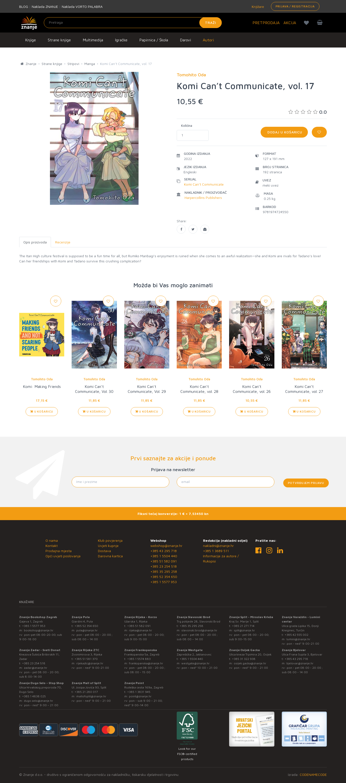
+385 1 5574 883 (139, 659)
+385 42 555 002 (296, 635)
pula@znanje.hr (87, 630)
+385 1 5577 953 (163, 582)
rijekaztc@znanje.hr (89, 663)
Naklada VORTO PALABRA (82, 6)
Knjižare (257, 6)
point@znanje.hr (140, 696)
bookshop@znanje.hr (38, 630)
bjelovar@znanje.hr (300, 663)
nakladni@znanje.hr (218, 545)
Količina (186, 126)
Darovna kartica (110, 556)
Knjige (30, 40)
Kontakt (52, 545)
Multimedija (93, 40)
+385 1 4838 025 (34, 696)
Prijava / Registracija (295, 6)
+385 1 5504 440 (163, 556)
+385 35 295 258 (163, 571)
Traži (210, 22)
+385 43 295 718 (163, 551)
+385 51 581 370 (86, 659)
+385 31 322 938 (243, 659)
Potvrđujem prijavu (306, 483)
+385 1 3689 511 (216, 551)
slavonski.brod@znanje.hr (199, 630)
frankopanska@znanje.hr (146, 663)
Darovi (185, 40)
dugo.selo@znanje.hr (38, 701)
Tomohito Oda (42, 379)
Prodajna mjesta (59, 551)
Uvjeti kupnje (108, 545)
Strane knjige (59, 40)
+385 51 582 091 (163, 561)
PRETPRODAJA (266, 22)
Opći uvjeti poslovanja (63, 556)
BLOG (23, 6)
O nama (52, 540)
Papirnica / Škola (153, 40)
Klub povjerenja (110, 540)
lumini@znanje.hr (298, 639)
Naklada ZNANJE (45, 6)
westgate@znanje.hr (195, 663)
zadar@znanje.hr (35, 668)
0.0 (307, 112)
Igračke (121, 40)
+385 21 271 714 (243, 626)
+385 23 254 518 (163, 566)
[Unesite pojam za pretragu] (133, 22)
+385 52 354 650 (163, 577)
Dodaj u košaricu (284, 132)
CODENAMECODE (313, 774)
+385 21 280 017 (86, 692)
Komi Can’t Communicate (204, 184)
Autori (208, 40)
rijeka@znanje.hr (140, 630)
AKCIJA (289, 22)
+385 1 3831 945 (138, 692)
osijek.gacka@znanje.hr (250, 663)
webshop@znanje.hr (166, 545)
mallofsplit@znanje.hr (91, 696)
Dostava (104, 551)
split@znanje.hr (244, 630)
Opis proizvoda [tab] (35, 242)
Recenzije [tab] (62, 242)
